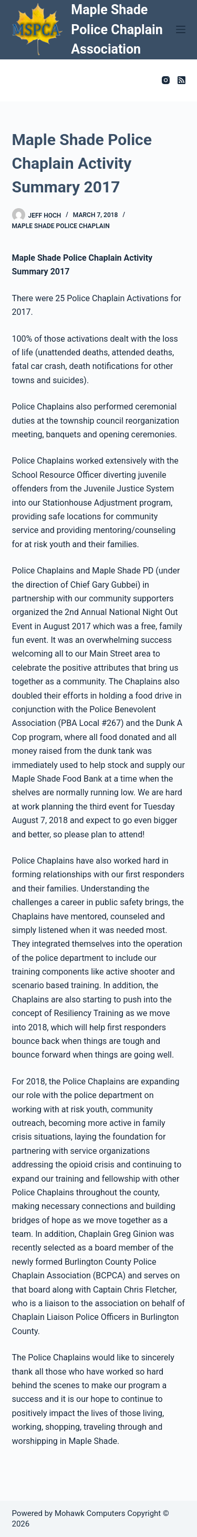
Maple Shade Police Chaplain (61, 226)
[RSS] (181, 80)
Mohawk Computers (90, 1513)
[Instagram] (166, 80)
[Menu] (180, 29)
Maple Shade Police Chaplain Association (116, 29)
